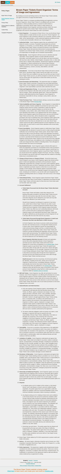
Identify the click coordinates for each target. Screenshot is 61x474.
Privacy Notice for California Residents (8, 26)
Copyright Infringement (7, 32)
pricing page (50, 244)
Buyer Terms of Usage (7, 15)
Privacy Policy (5, 22)
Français (35, 460)
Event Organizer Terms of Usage (8, 19)
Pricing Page (38, 101)
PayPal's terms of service (40, 270)
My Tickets (57, 2)
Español (31, 460)
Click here (10, 471)
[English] (25, 460)
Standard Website (30, 463)
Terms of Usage (23, 465)
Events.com (49, 471)
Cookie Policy (5, 29)
